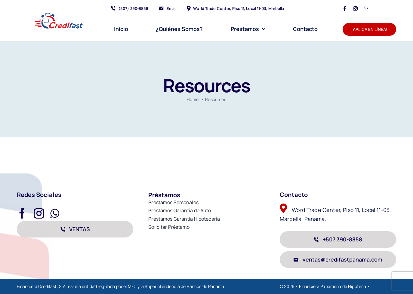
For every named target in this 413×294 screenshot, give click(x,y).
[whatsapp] (366, 8)
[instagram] (355, 8)
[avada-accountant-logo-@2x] (58, 14)
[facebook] (344, 8)
